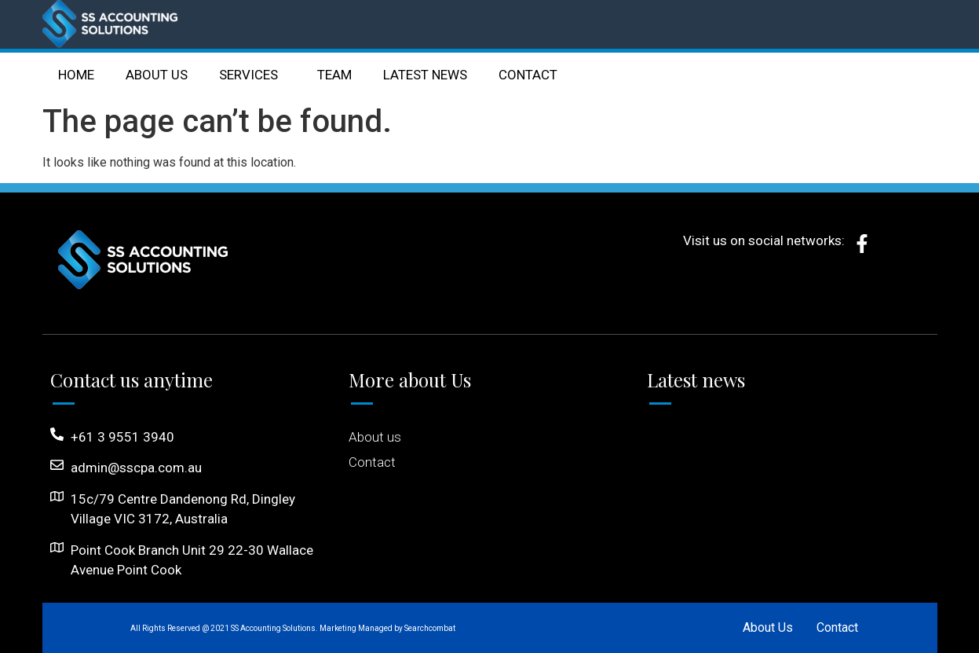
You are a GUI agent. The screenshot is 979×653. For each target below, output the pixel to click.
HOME (76, 75)
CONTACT (528, 75)
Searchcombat (429, 628)
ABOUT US (157, 75)
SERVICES (252, 75)
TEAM (334, 75)
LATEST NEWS (425, 75)
